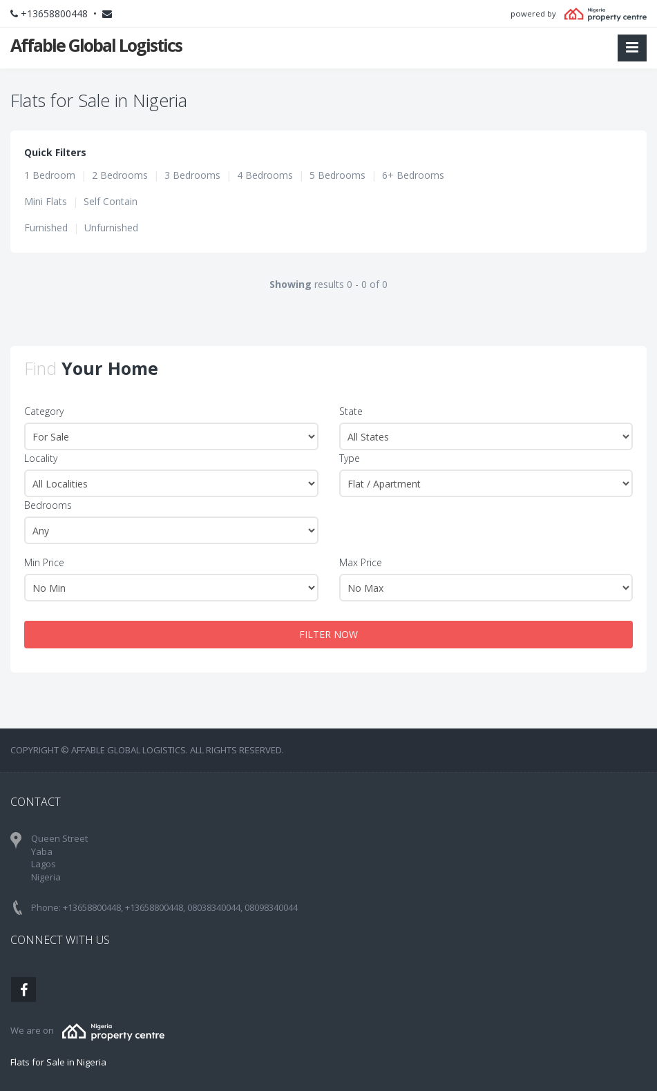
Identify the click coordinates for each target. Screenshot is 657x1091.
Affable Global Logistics (96, 45)
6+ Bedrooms (413, 175)
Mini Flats (45, 201)
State (351, 411)
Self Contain (110, 201)
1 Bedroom (49, 175)
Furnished (46, 227)
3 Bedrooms (192, 175)
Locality (40, 458)
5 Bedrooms (337, 175)
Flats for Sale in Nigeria (58, 1062)
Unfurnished (111, 227)
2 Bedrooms (120, 175)
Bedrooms (48, 505)
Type (349, 458)
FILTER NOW (328, 634)
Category (44, 411)
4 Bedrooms (265, 175)
